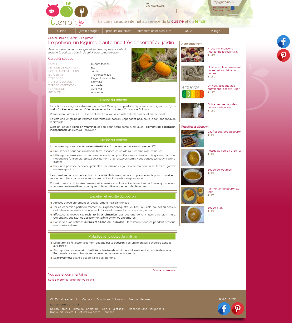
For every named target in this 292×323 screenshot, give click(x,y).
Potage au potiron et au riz (224, 150)
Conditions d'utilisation (110, 299)
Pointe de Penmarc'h (85, 308)
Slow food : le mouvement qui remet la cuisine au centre (224, 70)
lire (212, 134)
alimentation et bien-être (154, 31)
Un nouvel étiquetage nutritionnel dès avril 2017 (224, 87)
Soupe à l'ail (215, 207)
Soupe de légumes (220, 169)
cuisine (61, 31)
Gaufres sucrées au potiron (225, 131)
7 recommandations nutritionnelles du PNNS (223, 50)
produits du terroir (118, 31)
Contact (87, 299)
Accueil (53, 37)
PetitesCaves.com (89, 312)
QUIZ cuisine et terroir (64, 299)
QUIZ (188, 31)
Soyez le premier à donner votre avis (71, 279)
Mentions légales (139, 299)
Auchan (109, 312)
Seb (104, 308)
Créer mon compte (223, 10)
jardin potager (89, 31)
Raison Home (58, 308)
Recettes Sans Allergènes (145, 308)
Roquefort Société (61, 312)
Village (215, 31)
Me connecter (220, 7)
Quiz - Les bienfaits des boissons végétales (222, 106)
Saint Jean (118, 308)
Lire (213, 54)
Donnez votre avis (164, 270)
